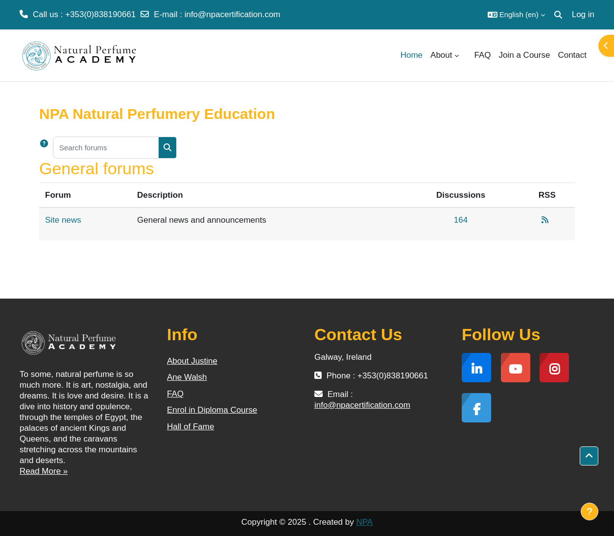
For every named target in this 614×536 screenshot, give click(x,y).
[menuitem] (467, 55)
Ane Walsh (187, 377)
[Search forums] (106, 148)
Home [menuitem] (412, 55)
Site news (63, 220)
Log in (583, 14)
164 (461, 220)
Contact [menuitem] (572, 55)
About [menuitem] (441, 55)
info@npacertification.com (233, 14)
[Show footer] (589, 511)
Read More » (44, 471)
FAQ (175, 393)
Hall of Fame (190, 426)
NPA (364, 522)
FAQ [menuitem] (482, 55)
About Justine (192, 361)
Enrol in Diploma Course (212, 410)
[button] (516, 14)
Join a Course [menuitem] (524, 55)
